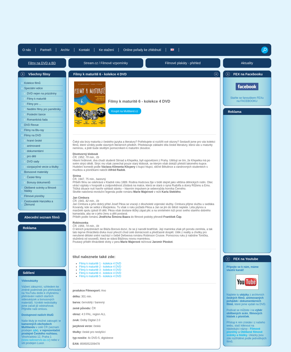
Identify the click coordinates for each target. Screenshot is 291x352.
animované (33, 145)
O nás (27, 50)
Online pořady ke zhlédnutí (142, 50)
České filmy (34, 177)
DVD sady (33, 161)
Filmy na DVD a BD (42, 63)
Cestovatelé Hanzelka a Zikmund (38, 203)
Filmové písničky (34, 196)
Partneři (45, 50)
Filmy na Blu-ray (34, 130)
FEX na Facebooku (248, 74)
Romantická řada (37, 119)
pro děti (31, 156)
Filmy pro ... (34, 104)
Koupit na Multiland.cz (124, 111)
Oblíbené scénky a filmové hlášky (40, 189)
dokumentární (35, 151)
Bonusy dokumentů (38, 182)
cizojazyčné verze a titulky (43, 166)
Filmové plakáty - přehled (183, 63)
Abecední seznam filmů (42, 217)
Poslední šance (36, 114)
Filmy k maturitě (36, 98)
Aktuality (247, 63)
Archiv (65, 50)
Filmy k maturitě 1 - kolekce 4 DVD (100, 263)
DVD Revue (31, 125)
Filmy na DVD (32, 135)
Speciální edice (33, 88)
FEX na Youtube (245, 259)
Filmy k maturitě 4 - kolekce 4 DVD (100, 273)
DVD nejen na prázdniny (42, 93)
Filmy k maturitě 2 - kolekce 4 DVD (100, 266)
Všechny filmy (39, 74)
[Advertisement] (42, 249)
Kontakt (84, 50)
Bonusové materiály (36, 172)
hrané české (34, 140)
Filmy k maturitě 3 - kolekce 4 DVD (100, 269)
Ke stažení (106, 50)
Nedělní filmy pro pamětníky (44, 109)
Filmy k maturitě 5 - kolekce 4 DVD (100, 276)
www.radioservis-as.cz (36, 340)
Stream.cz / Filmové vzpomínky (106, 63)
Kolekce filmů (32, 83)
